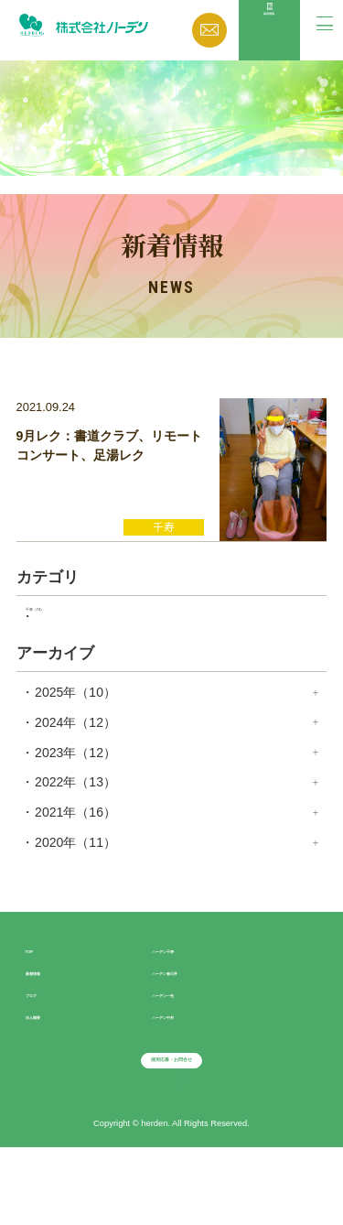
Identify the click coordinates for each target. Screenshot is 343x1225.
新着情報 (51, 1014)
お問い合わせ (210, 30)
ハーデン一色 (190, 1036)
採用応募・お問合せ (171, 1120)
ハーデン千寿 (190, 992)
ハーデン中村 (190, 1058)
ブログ (45, 1036)
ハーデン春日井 (196, 1014)
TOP (39, 992)
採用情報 (268, 46)
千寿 (68, 646)
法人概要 (51, 1058)
